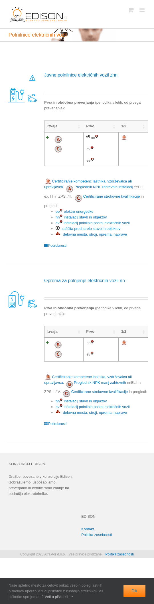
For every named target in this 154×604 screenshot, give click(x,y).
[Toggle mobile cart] (131, 10)
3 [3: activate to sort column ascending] (127, 126)
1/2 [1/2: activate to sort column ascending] (88, 126)
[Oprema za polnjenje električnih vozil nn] (22, 322)
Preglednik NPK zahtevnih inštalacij (103, 215)
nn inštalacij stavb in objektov (81, 246)
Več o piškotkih (58, 597)
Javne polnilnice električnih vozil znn (80, 75)
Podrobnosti (57, 274)
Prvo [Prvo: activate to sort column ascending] (72, 126)
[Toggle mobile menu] (142, 10)
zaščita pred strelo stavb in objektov (88, 257)
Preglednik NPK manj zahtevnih (100, 432)
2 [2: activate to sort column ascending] (115, 126)
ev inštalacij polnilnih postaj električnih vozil (93, 251)
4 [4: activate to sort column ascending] (140, 126)
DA (134, 591)
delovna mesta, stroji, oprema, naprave (91, 263)
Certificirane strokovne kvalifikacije (111, 225)
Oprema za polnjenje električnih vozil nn (84, 309)
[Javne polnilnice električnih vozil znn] (22, 88)
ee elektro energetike (74, 240)
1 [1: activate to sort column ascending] (103, 126)
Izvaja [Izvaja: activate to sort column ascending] (52, 126)
